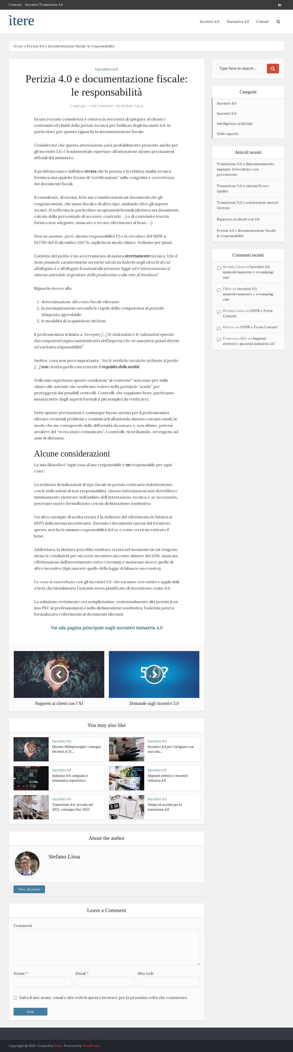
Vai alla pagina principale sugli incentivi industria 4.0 (107, 628)
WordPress (90, 1046)
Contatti (15, 5)
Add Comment (101, 106)
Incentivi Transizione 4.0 (44, 5)
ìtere (22, 20)
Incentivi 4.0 (209, 22)
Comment (23, 925)
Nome (21, 973)
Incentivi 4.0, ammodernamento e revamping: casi (248, 272)
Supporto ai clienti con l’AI (238, 219)
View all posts (29, 889)
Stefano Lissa (132, 106)
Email (82, 973)
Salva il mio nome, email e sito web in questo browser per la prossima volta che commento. (103, 997)
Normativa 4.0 (238, 22)
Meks (58, 1046)
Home (18, 46)
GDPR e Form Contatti (258, 327)
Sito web (145, 973)
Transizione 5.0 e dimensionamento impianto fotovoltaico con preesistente (245, 169)
